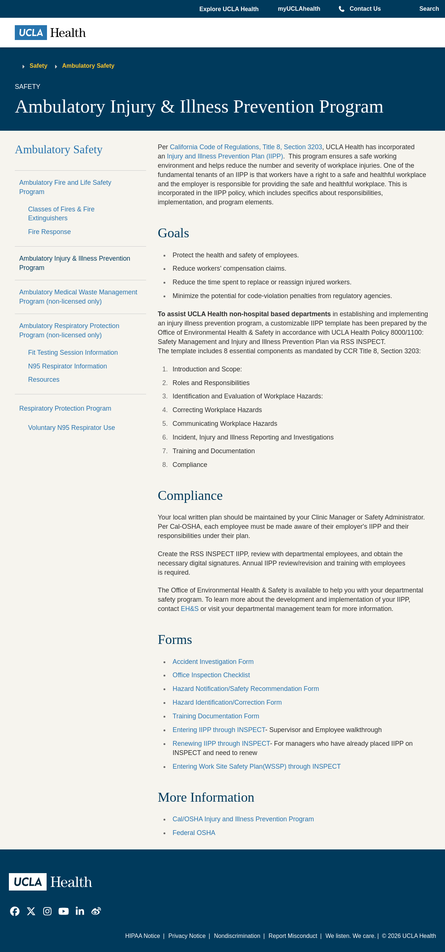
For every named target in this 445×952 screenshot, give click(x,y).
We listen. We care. (351, 936)
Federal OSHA (194, 832)
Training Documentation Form (216, 716)
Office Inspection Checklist (211, 675)
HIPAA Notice (142, 936)
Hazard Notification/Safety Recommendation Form (246, 688)
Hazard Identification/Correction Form (227, 702)
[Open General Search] (428, 9)
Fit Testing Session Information (73, 352)
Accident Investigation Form (213, 661)
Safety (38, 66)
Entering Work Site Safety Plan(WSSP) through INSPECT (257, 766)
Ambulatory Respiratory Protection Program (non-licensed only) (69, 330)
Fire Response (49, 232)
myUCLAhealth (299, 9)
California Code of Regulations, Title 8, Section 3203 (246, 147)
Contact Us (365, 9)
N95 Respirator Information (67, 366)
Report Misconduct (293, 936)
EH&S (190, 608)
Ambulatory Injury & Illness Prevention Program (74, 263)
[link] (15, 911)
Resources (44, 379)
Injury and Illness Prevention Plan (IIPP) (225, 156)
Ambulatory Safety (88, 66)
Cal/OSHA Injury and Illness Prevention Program (243, 819)
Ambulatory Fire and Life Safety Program (65, 187)
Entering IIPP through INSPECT (219, 730)
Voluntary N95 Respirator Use (71, 427)
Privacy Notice (187, 936)
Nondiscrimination (237, 936)
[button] (229, 9)
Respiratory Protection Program (65, 408)
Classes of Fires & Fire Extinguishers (61, 214)
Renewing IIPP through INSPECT (221, 743)
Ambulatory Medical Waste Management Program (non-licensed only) (78, 296)
